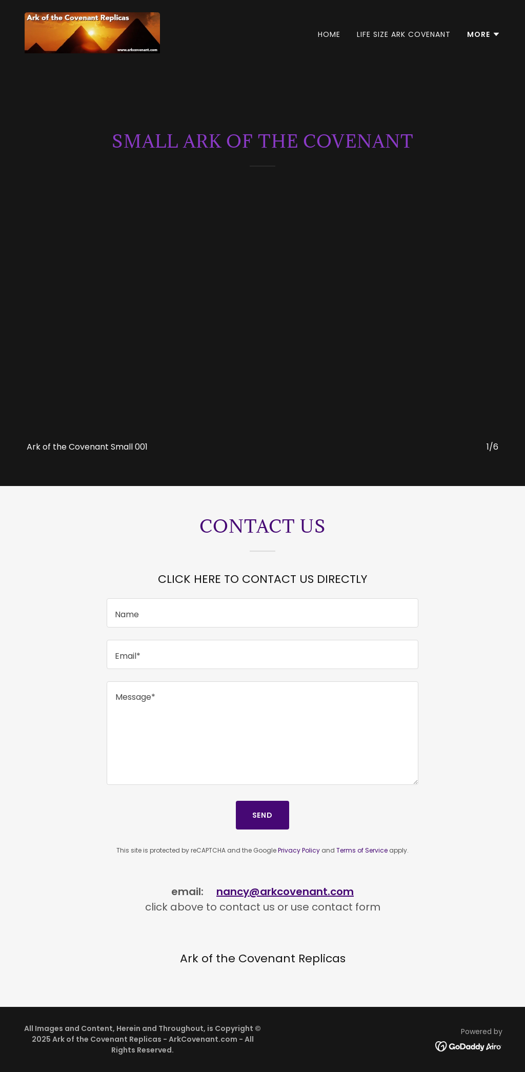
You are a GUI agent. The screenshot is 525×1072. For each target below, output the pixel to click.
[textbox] (262, 613)
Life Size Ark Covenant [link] (404, 34)
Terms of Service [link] (362, 850)
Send (262, 815)
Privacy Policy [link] (299, 850)
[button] (483, 34)
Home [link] (329, 34)
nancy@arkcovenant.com (285, 891)
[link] (92, 32)
